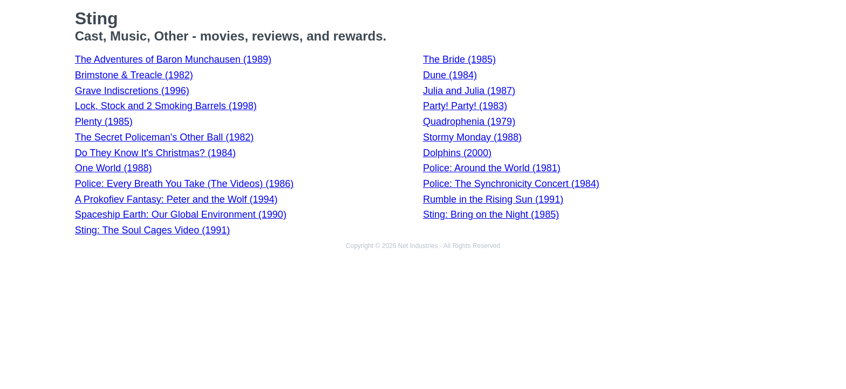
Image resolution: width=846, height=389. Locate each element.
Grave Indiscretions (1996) (132, 90)
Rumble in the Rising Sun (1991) (493, 199)
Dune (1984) (450, 75)
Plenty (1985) (104, 121)
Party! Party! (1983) (465, 105)
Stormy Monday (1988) (472, 137)
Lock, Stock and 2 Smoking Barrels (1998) (166, 105)
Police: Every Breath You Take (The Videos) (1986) (184, 183)
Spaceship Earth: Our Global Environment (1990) (180, 214)
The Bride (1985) (459, 59)
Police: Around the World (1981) (492, 168)
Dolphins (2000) (457, 152)
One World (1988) (113, 168)
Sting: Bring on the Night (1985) (491, 214)
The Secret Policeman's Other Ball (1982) (164, 137)
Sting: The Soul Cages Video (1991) (152, 230)
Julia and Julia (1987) (469, 90)
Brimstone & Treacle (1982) (134, 75)
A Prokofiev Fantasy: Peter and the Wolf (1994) (176, 199)
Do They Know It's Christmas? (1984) (155, 152)
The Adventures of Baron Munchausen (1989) (173, 59)
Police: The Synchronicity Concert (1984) (511, 183)
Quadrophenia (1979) (469, 121)
